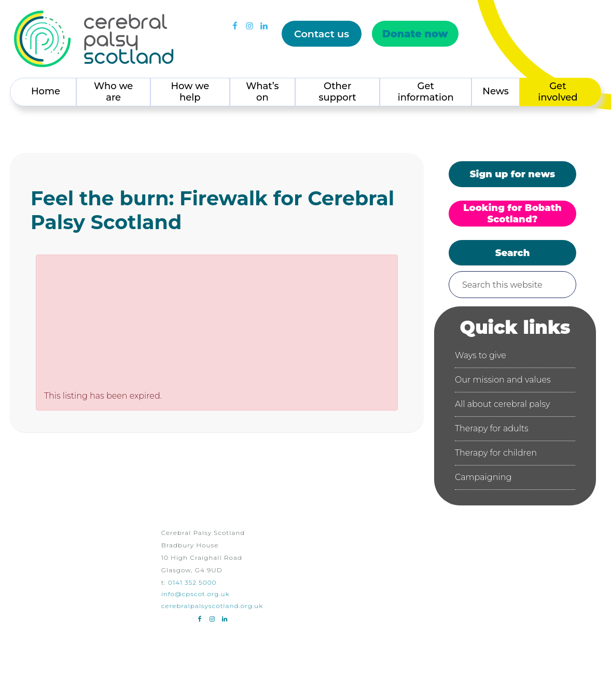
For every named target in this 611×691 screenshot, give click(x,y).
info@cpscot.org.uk (195, 594)
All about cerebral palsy (502, 404)
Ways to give (480, 355)
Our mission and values (503, 380)
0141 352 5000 (192, 582)
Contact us (321, 33)
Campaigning (483, 477)
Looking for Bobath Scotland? (512, 213)
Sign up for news (512, 174)
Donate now (415, 33)
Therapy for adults (492, 428)
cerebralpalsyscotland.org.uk (212, 606)
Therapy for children (496, 453)
